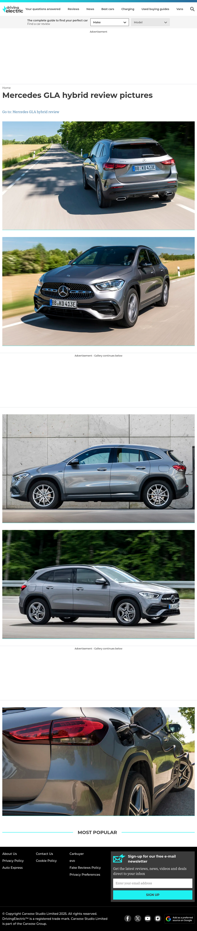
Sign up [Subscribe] (152, 895)
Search (192, 9)
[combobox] (92, 22)
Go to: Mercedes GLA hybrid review (30, 112)
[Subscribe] (152, 883)
